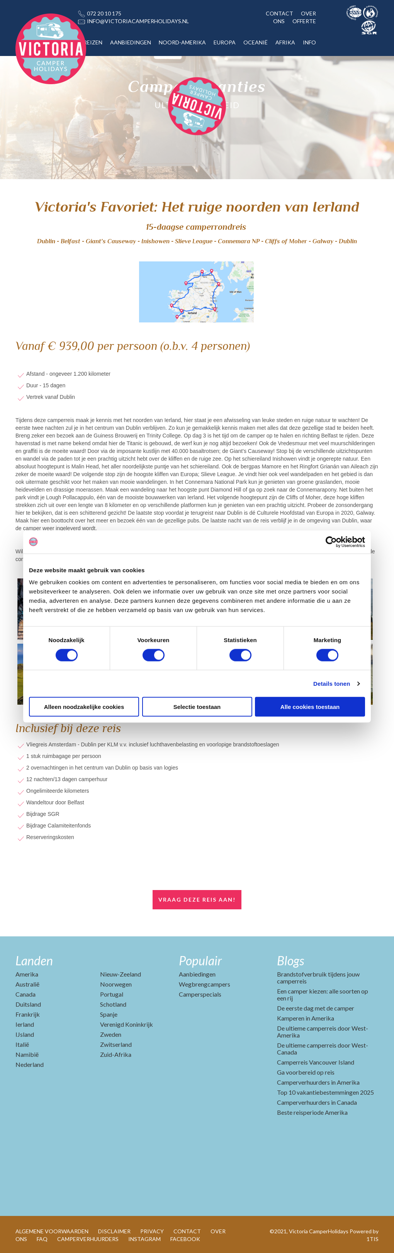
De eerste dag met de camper (315, 1008)
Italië (22, 1044)
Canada (25, 994)
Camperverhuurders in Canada (317, 1102)
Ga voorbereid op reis (306, 1072)
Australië (27, 984)
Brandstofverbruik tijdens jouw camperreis (318, 977)
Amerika (26, 974)
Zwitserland (116, 1044)
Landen (34, 960)
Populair (200, 960)
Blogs (290, 960)
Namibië (27, 1054)
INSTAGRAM (144, 1239)
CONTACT (279, 13)
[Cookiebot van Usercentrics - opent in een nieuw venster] (331, 542)
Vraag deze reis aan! (197, 899)
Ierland (24, 1024)
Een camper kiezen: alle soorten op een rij (322, 994)
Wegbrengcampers (204, 984)
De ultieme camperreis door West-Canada (322, 1048)
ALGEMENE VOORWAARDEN (51, 1231)
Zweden (110, 1034)
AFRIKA (285, 42)
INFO (309, 42)
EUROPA (225, 42)
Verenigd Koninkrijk (126, 1024)
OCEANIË (255, 42)
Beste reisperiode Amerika (312, 1112)
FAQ (42, 1239)
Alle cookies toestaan (310, 707)
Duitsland (28, 1004)
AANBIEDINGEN (130, 42)
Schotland (113, 1004)
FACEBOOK (185, 1239)
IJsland (24, 1034)
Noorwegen (116, 984)
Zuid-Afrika (115, 1054)
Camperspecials (200, 994)
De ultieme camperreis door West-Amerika (322, 1031)
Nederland (29, 1064)
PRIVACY (152, 1231)
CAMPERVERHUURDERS (88, 1239)
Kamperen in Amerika (305, 1018)
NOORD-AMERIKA (182, 42)
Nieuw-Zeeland (120, 974)
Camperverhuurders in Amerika (318, 1082)
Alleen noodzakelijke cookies (84, 707)
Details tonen (331, 683)
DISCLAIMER (114, 1231)
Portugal (111, 994)
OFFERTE (304, 21)
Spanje (108, 1014)
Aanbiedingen (197, 974)
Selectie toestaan (197, 707)
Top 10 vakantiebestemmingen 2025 (325, 1092)
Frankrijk (27, 1014)
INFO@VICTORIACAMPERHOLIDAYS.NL (138, 21)
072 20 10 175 (104, 13)
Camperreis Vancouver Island (315, 1062)
